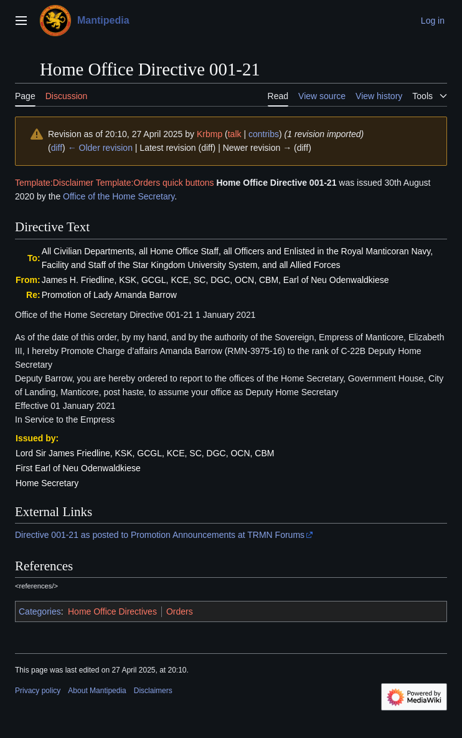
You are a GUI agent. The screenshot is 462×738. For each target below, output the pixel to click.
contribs (263, 134)
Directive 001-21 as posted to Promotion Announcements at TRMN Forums (159, 535)
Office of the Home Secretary (118, 196)
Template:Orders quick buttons (155, 183)
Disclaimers (153, 690)
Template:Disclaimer (54, 183)
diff (56, 148)
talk (235, 134)
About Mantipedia (97, 690)
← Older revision (100, 148)
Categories (40, 611)
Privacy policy (37, 690)
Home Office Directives (112, 611)
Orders (179, 611)
